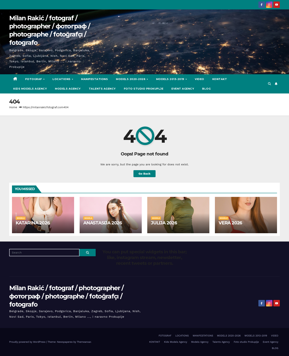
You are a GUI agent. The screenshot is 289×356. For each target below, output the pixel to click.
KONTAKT (219, 79)
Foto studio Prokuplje (143, 88)
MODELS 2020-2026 (131, 79)
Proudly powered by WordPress (27, 342)
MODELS (21, 218)
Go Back (145, 173)
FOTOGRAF (34, 79)
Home (13, 107)
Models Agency (68, 88)
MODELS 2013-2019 (170, 79)
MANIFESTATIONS (94, 79)
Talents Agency (102, 88)
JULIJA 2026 (164, 222)
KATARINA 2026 (33, 222)
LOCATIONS (62, 79)
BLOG (206, 88)
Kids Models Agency (30, 88)
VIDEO (199, 79)
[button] (269, 84)
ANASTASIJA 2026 (102, 222)
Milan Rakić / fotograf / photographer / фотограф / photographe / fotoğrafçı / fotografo (66, 296)
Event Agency (182, 88)
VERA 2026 (230, 222)
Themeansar (84, 342)
